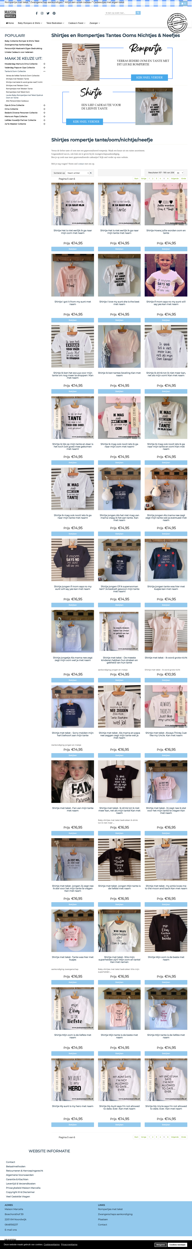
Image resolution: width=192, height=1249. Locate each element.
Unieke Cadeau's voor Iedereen (19, 52)
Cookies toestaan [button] (177, 1245)
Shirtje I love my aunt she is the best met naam (119, 303)
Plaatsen (103, 1219)
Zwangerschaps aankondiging (115, 1214)
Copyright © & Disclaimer (20, 1192)
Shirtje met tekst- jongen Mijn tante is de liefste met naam (119, 887)
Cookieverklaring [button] (52, 1244)
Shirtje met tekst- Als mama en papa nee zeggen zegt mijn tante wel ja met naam (119, 735)
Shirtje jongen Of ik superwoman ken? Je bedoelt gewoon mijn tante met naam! (119, 589)
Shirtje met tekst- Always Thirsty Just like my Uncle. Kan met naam (166, 734)
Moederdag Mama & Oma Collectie (21, 64)
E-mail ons (11, 1230)
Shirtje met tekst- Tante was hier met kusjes (72, 958)
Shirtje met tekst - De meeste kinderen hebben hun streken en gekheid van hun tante (119, 660)
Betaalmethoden (15, 1166)
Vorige (143, 179)
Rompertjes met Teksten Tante (19, 89)
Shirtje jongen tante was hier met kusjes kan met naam (166, 587)
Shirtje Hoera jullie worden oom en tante (166, 231)
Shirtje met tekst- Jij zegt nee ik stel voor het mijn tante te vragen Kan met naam (166, 810)
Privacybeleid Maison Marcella (23, 1188)
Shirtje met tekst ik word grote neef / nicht (24, 82)
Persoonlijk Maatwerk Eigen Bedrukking (23, 48)
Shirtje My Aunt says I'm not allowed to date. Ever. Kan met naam (119, 1107)
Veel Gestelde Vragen (18, 1196)
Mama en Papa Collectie (16, 116)
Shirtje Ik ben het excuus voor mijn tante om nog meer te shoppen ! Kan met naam (72, 375)
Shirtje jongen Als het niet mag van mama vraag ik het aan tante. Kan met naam (119, 518)
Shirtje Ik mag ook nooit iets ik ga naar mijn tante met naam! (72, 516)
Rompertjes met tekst (110, 1209)
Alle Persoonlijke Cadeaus (17, 101)
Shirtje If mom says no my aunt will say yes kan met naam (166, 303)
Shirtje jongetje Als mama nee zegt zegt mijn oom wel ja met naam (72, 659)
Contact (10, 1162)
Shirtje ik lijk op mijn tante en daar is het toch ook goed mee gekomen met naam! (72, 446)
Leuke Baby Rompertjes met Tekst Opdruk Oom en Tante (24, 96)
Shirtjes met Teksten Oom (17, 85)
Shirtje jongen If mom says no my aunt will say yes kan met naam (72, 587)
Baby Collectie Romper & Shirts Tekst (22, 41)
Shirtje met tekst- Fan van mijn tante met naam (72, 809)
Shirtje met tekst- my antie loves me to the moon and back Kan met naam (166, 887)
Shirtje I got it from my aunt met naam (73, 303)
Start (136, 179)
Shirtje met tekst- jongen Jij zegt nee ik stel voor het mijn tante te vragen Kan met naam (72, 888)
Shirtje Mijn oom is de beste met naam (166, 958)
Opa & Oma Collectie (14, 105)
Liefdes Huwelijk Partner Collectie (20, 120)
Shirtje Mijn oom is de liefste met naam (72, 1036)
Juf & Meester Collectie (15, 124)
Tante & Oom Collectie (15, 71)
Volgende (175, 179)
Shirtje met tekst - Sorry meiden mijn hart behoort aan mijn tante (72, 734)
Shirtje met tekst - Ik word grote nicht (166, 657)
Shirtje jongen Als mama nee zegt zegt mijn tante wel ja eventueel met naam (166, 518)
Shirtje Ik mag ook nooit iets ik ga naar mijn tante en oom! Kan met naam (166, 446)
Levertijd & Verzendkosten (20, 1183)
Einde (183, 179)
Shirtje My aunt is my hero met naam (72, 1106)
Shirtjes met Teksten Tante (17, 79)
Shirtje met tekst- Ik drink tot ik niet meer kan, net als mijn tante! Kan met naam (119, 810)
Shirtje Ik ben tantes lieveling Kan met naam (119, 374)
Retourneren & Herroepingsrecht (24, 1170)
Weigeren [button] (160, 1245)
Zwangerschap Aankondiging (18, 45)
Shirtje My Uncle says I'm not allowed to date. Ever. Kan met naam (166, 1107)
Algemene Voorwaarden (20, 1175)
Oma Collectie (11, 109)
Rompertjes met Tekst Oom (18, 92)
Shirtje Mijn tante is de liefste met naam (166, 1036)
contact (81, 164)
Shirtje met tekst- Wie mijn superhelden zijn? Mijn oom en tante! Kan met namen (119, 959)
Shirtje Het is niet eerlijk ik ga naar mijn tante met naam (119, 231)
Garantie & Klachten (17, 1179)
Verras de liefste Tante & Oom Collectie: (23, 76)
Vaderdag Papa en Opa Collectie (20, 67)
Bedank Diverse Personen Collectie (21, 113)
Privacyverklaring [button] (69, 1244)
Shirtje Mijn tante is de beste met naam (119, 1036)
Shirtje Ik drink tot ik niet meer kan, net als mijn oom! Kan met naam (166, 374)
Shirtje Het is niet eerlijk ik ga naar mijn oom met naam (73, 231)
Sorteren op (59, 173)
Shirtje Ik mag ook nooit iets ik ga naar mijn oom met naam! (119, 445)
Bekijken (73, 249)
